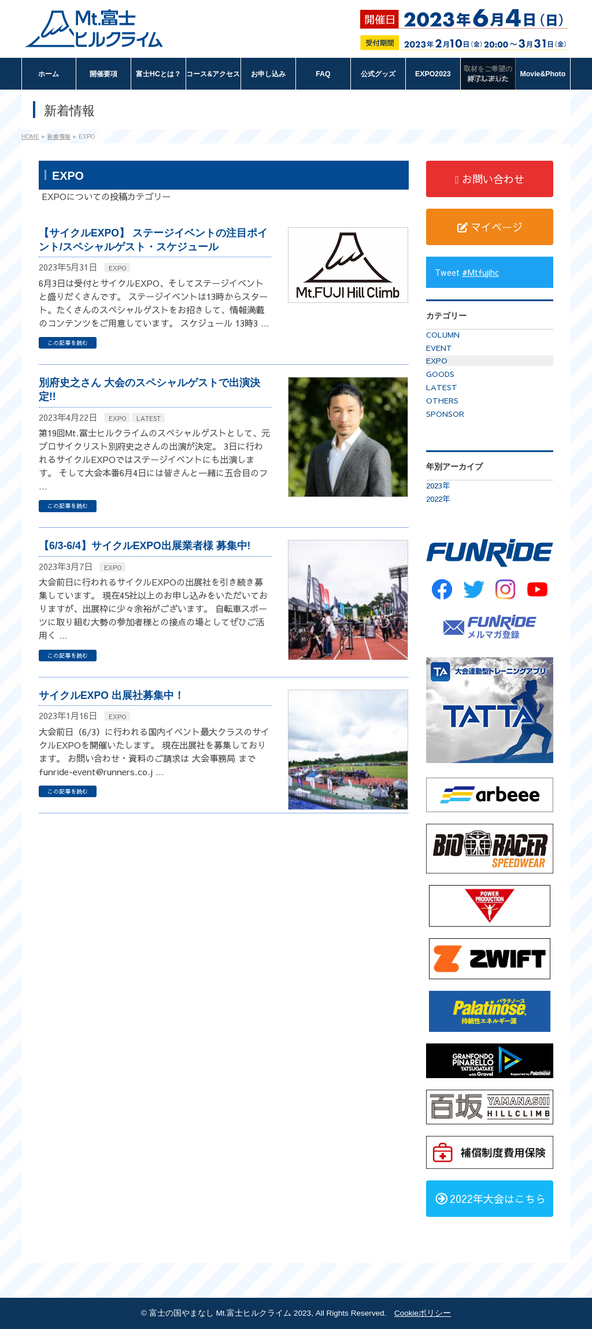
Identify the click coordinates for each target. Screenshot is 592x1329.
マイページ (490, 227)
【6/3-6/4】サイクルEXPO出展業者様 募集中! (144, 545)
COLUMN (443, 335)
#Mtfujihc (480, 272)
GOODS (440, 374)
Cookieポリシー (422, 1313)
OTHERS (442, 400)
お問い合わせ (489, 179)
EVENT (439, 348)
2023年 (438, 485)
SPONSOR (445, 414)
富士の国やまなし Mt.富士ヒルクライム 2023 (230, 1313)
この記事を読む (67, 343)
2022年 (438, 499)
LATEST (148, 418)
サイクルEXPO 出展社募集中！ (111, 695)
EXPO (117, 268)
